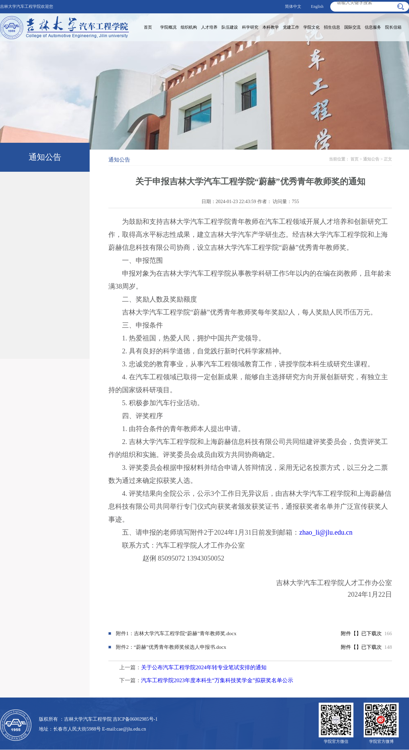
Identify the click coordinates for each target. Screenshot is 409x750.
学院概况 (168, 27)
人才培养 (209, 27)
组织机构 (189, 27)
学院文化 (311, 27)
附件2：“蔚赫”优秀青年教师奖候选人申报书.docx (171, 647)
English (317, 6)
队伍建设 (230, 27)
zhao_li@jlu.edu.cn (325, 532)
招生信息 (332, 27)
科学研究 (250, 27)
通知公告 (371, 159)
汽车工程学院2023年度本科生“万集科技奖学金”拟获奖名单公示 (217, 680)
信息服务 (373, 27)
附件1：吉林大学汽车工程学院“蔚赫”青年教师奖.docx (176, 633)
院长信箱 (393, 27)
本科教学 (270, 27)
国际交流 (352, 27)
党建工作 (291, 27)
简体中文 (293, 6)
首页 (148, 27)
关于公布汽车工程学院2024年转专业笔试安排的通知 (204, 667)
